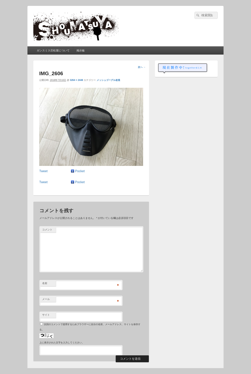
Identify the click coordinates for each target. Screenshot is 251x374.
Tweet (43, 171)
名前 (44, 283)
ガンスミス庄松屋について (53, 50)
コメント (47, 229)
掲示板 (80, 50)
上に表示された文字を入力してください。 (61, 342)
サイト (46, 314)
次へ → (142, 67)
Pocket (80, 171)
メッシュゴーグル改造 (108, 80)
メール (46, 299)
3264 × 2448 (76, 80)
